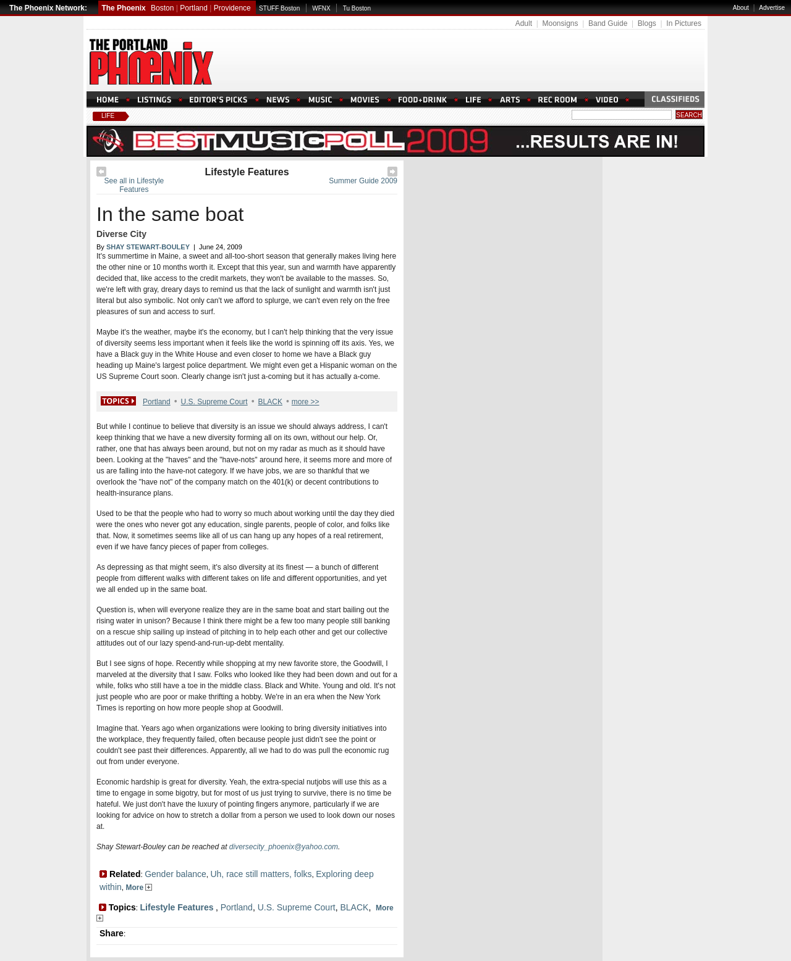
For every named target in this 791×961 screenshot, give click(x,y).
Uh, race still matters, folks (260, 874)
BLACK (270, 401)
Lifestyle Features (247, 172)
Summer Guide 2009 (363, 181)
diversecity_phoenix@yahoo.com (283, 846)
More (138, 887)
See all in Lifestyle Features (134, 185)
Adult (523, 23)
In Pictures (683, 23)
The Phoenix (123, 8)
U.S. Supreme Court (214, 401)
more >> (305, 401)
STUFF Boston (279, 8)
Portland (194, 8)
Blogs (647, 23)
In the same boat (169, 214)
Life (107, 115)
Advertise (772, 7)
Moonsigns (560, 23)
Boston (162, 8)
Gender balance (175, 874)
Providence (232, 8)
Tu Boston (357, 8)
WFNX (321, 8)
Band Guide (607, 23)
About (741, 7)
